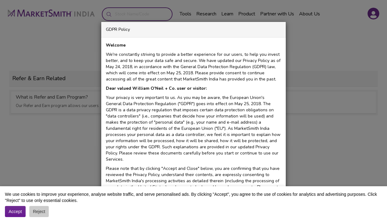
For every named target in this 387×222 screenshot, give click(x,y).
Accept (15, 211)
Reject (39, 211)
